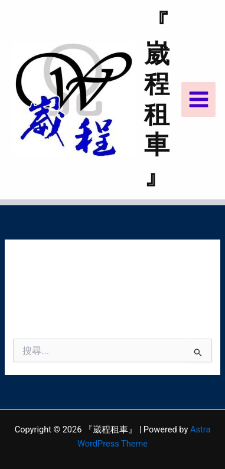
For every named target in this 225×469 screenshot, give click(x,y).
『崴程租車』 (156, 99)
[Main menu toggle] (198, 99)
